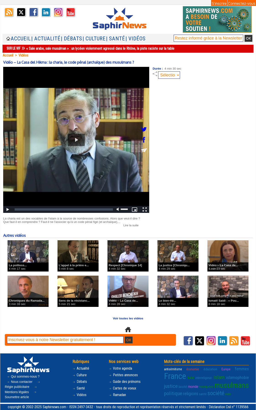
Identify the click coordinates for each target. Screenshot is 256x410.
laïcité (183, 387)
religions (190, 393)
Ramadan (117, 395)
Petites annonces (123, 375)
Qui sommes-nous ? (23, 376)
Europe (226, 369)
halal (191, 378)
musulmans (231, 385)
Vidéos (23, 55)
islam (219, 377)
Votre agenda (120, 368)
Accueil (21, 39)
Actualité (81, 368)
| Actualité (45, 39)
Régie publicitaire (23, 385)
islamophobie (237, 377)
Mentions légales (21, 390)
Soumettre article (21, 395)
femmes (242, 368)
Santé (79, 388)
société (215, 393)
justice (171, 386)
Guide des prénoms (125, 381)
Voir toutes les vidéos (128, 318)
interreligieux (204, 378)
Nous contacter (20, 382)
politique (173, 393)
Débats (80, 381)
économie (192, 369)
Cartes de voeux (122, 388)
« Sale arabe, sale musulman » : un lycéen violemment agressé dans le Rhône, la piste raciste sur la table (100, 48)
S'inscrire (219, 3)
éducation (210, 369)
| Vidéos (135, 39)
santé (203, 394)
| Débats (71, 39)
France (175, 376)
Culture (80, 375)
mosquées (206, 387)
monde (193, 386)
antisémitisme (173, 369)
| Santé (115, 39)
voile (228, 394)
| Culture (94, 39)
